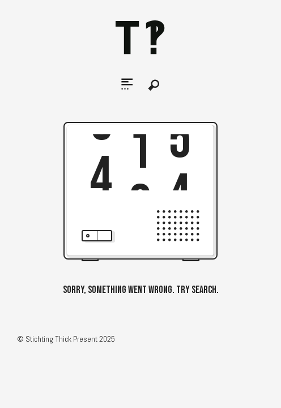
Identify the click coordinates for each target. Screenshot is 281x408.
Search (154, 85)
